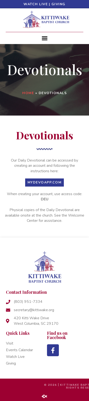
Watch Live (35, 4)
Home (28, 93)
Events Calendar (19, 350)
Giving (59, 4)
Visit (9, 343)
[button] (44, 38)
